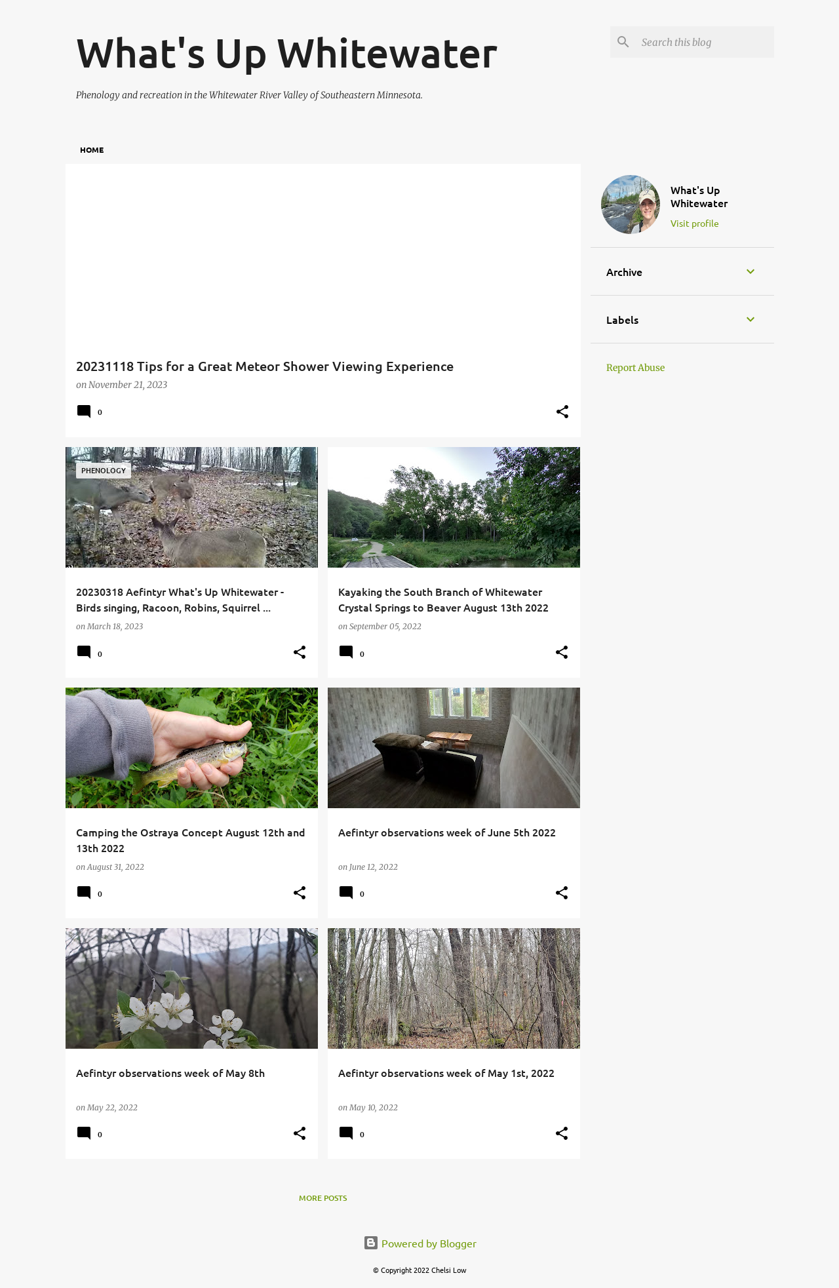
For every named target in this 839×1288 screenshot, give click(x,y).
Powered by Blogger (420, 1242)
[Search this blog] (705, 42)
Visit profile (695, 223)
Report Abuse (635, 368)
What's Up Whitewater (699, 196)
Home (92, 149)
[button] (562, 412)
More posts (323, 1197)
